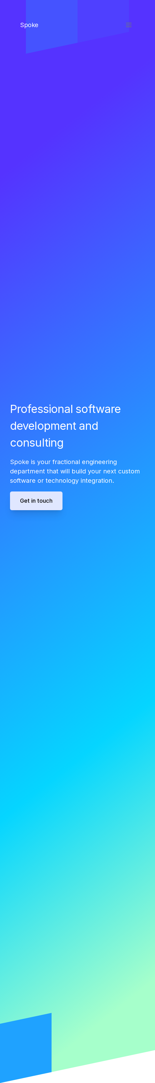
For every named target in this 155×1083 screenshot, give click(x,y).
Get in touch (36, 500)
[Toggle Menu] (128, 25)
